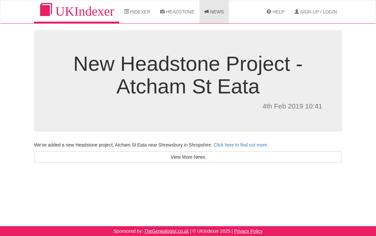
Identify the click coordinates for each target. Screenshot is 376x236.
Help (275, 11)
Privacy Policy (248, 231)
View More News (188, 157)
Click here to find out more (240, 145)
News (214, 11)
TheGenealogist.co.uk (166, 231)
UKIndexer (76, 11)
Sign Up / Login (315, 11)
